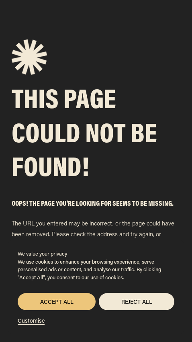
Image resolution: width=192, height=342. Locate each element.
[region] (96, 287)
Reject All (136, 301)
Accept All (57, 301)
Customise (31, 320)
